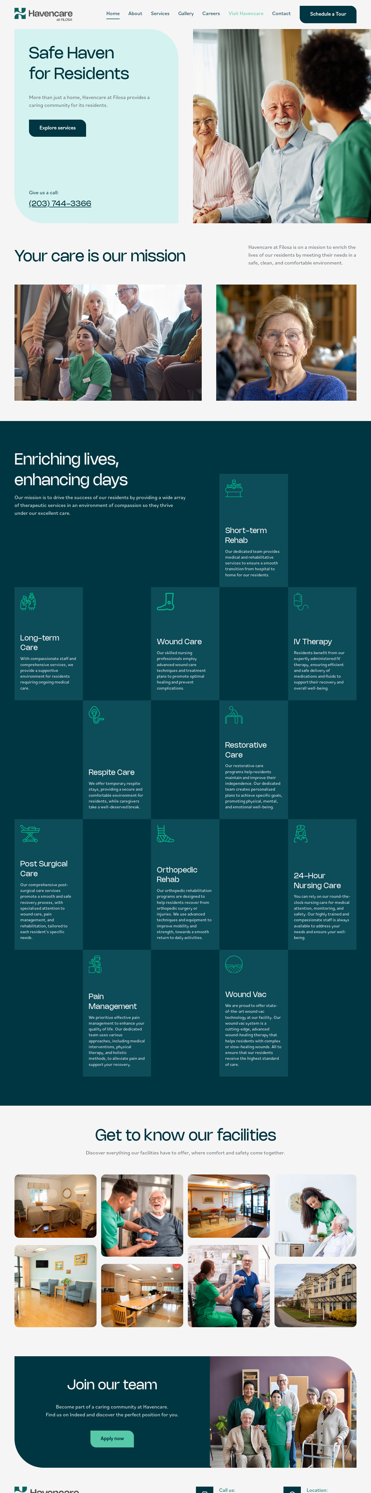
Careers (211, 14)
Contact (281, 14)
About (135, 14)
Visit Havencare (246, 14)
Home (113, 14)
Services (160, 14)
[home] (43, 14)
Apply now (112, 1439)
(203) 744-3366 (60, 204)
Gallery (186, 14)
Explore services (57, 128)
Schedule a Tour (328, 14)
